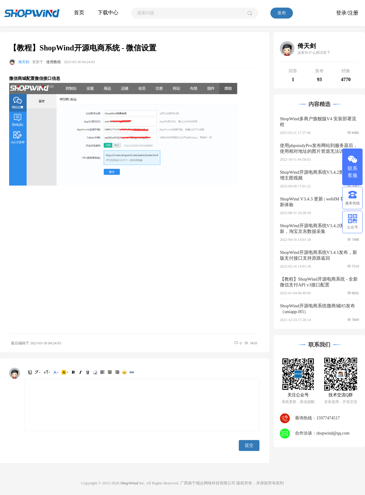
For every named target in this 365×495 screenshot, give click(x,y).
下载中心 (108, 12)
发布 (281, 13)
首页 (79, 12)
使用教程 (53, 62)
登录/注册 (347, 13)
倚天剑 (23, 62)
